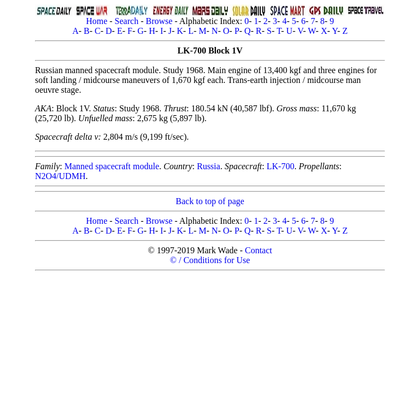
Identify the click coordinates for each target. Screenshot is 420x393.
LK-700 (281, 166)
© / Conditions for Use (210, 260)
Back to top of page (210, 201)
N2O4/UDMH (60, 176)
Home (96, 21)
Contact (258, 250)
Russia (208, 166)
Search (127, 21)
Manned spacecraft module (112, 166)
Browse (158, 21)
